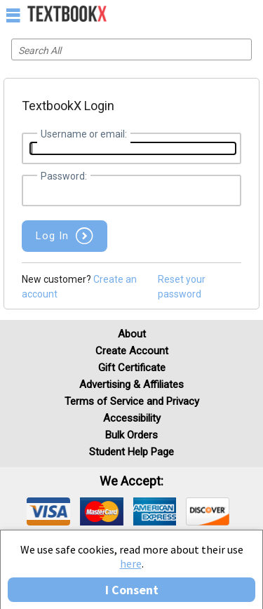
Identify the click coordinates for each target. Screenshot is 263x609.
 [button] (13, 15)
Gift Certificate (132, 367)
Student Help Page (131, 452)
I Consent (132, 590)
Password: (64, 176)
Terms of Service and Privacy (132, 401)
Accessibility (132, 418)
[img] (48, 511)
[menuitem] (222, 14)
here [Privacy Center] (131, 563)
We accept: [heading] (131, 481)
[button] (64, 236)
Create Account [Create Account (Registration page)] (131, 350)
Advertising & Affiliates (131, 384)
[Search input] (131, 49)
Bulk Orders (131, 435)
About (132, 334)
